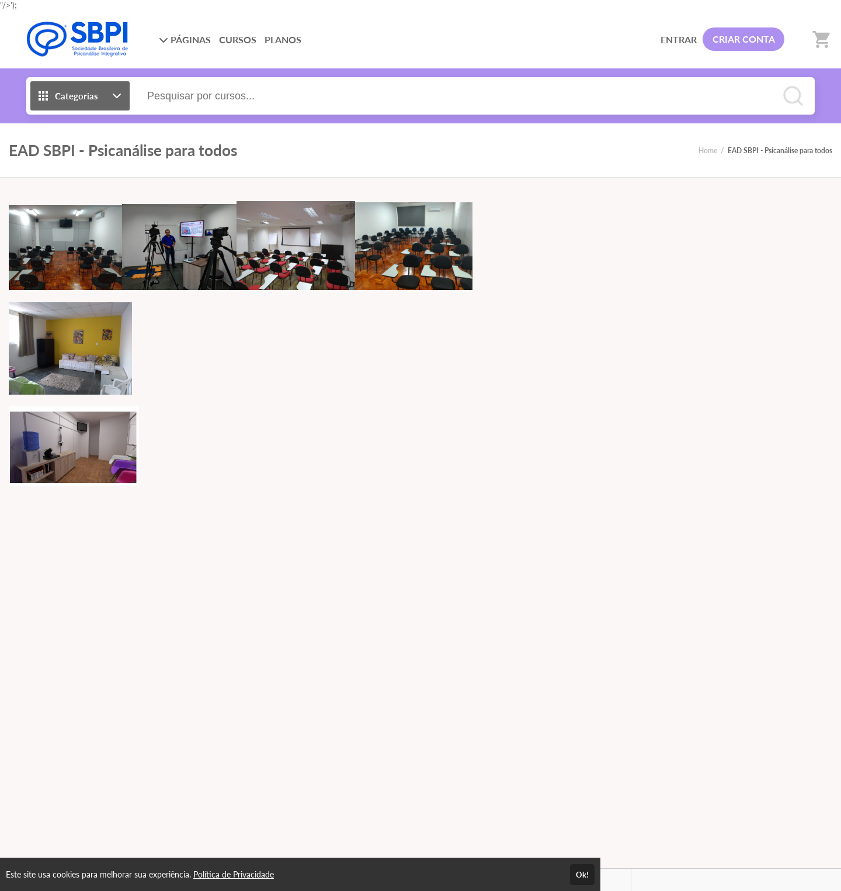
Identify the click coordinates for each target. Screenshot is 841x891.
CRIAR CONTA (744, 38)
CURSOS (237, 39)
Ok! (582, 874)
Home (707, 150)
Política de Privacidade (233, 874)
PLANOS (283, 39)
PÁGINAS (185, 39)
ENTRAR (679, 39)
